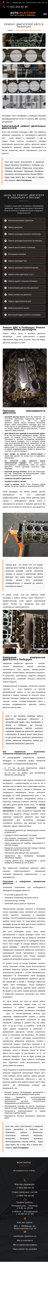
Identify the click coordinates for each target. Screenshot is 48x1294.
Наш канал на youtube (25, 1249)
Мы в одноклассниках (25, 1245)
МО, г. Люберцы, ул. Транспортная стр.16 (26, 3)
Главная (10, 30)
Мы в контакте (25, 1240)
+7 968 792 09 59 (25, 1194)
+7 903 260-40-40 (17, 6)
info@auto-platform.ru (24, 1235)
